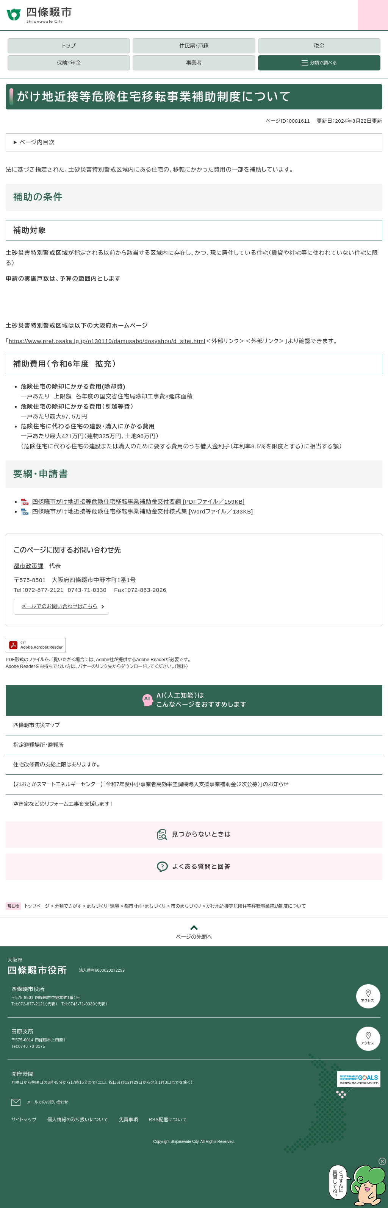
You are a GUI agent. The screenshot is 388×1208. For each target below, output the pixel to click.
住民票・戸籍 (193, 46)
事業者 (194, 63)
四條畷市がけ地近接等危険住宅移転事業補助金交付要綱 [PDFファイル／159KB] (138, 501)
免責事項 (128, 1119)
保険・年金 (69, 63)
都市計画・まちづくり (145, 906)
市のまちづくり (186, 906)
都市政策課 (29, 566)
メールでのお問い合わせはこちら (59, 606)
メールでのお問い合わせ (47, 1102)
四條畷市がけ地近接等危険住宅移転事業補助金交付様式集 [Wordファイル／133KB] (142, 511)
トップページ (37, 906)
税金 (319, 46)
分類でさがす (68, 906)
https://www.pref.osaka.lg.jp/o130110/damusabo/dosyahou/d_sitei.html (107, 341)
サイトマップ (24, 1119)
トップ (69, 46)
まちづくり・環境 (103, 906)
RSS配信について (168, 1119)
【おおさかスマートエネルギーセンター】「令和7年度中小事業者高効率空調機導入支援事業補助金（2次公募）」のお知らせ (151, 784)
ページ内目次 (37, 142)
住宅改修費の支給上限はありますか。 (56, 765)
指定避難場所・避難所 (38, 745)
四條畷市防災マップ (36, 725)
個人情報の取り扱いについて (77, 1119)
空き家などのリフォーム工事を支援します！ (64, 804)
